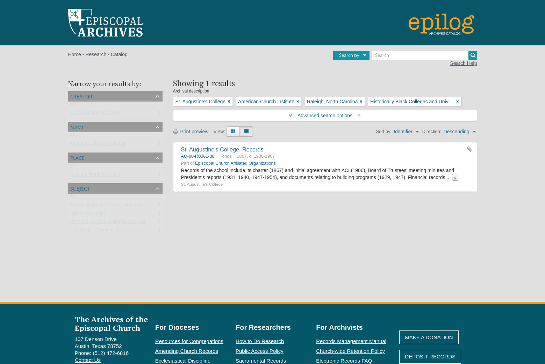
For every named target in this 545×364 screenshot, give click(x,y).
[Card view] (233, 131)
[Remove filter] (229, 101)
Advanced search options (325, 115)
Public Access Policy (260, 351)
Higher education (88, 214)
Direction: (432, 131)
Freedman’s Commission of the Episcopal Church (123, 231)
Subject (80, 188)
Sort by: (384, 131)
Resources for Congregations (189, 341)
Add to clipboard (469, 149)
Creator (81, 96)
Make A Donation (429, 337)
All (72, 106)
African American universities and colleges (115, 206)
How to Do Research (260, 341)
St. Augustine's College (95, 114)
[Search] (424, 55)
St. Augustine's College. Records (222, 149)
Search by (349, 55)
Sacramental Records (261, 361)
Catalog (119, 54)
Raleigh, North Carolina (95, 175)
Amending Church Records (186, 351)
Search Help (463, 63)
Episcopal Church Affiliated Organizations (235, 163)
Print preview (191, 131)
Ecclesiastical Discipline (182, 361)
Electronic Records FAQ (344, 361)
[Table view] (246, 131)
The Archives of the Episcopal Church (111, 323)
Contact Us (88, 360)
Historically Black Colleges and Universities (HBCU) (126, 223)
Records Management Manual (351, 341)
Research (95, 54)
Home (74, 54)
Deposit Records (430, 356)
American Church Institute (98, 145)
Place (77, 157)
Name (77, 126)
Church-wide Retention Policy (350, 351)
